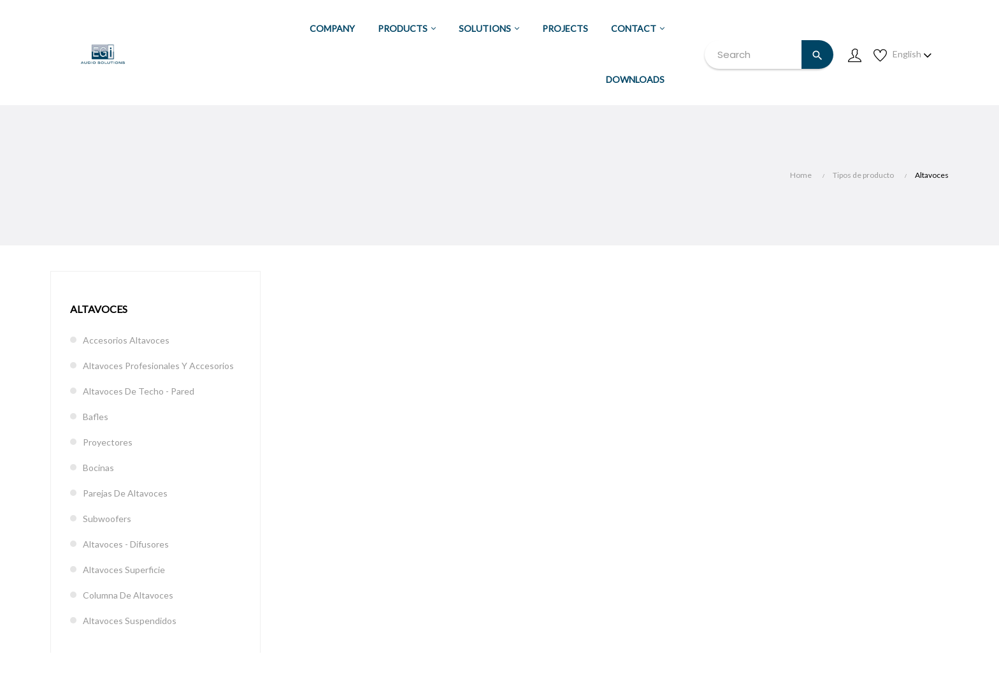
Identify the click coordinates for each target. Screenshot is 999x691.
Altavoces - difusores (126, 544)
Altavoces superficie (124, 569)
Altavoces (98, 309)
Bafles (95, 416)
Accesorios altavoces (126, 340)
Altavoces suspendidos (129, 620)
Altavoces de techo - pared (138, 391)
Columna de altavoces (128, 595)
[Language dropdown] (912, 54)
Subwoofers (107, 518)
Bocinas (98, 467)
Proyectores (108, 442)
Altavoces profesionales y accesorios (158, 365)
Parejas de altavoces (125, 493)
